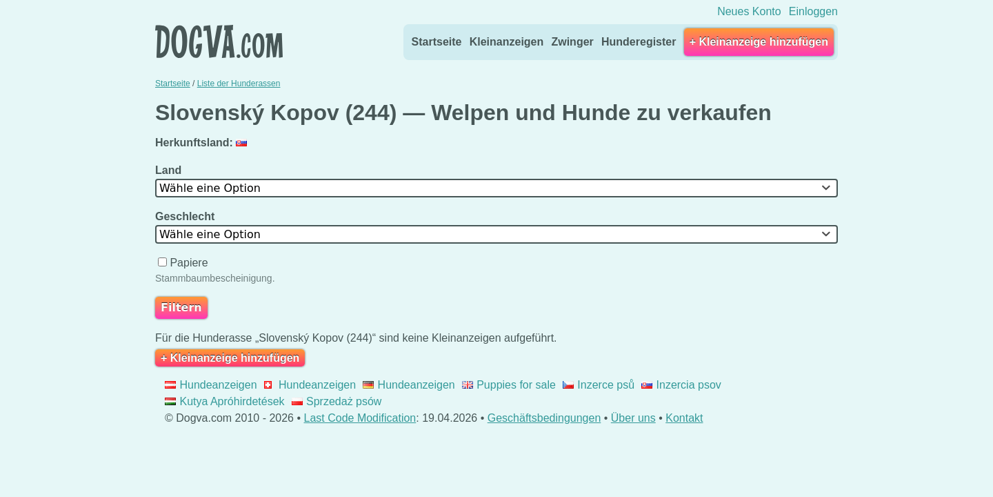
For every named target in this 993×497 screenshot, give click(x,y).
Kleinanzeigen (507, 42)
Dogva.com (219, 41)
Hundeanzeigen (211, 385)
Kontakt (684, 418)
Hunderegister (638, 42)
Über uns (633, 418)
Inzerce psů (598, 385)
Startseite (437, 42)
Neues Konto (749, 11)
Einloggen (813, 11)
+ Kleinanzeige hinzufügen (759, 42)
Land (170, 170)
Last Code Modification (360, 418)
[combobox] (496, 188)
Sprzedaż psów (337, 401)
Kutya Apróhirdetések (225, 401)
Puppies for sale (509, 385)
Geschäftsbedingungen (544, 418)
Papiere (184, 263)
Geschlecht (186, 216)
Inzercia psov (681, 385)
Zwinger (572, 42)
